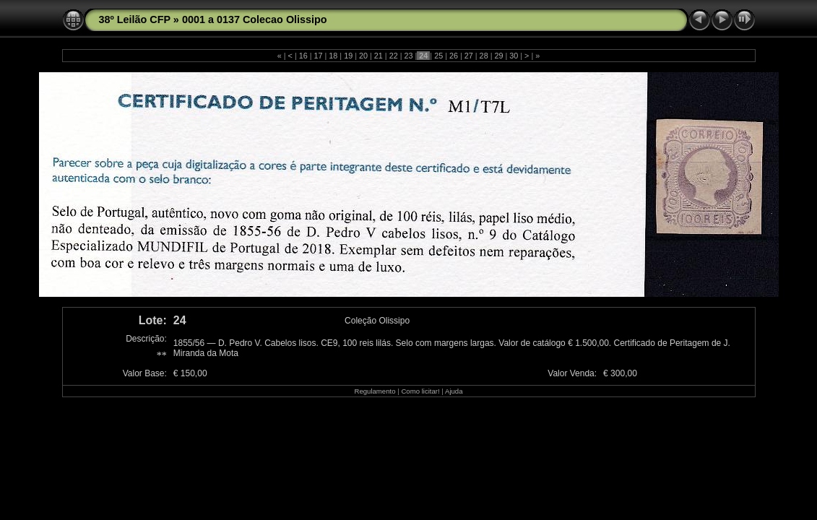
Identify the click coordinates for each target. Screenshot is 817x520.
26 (453, 55)
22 (393, 55)
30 (513, 55)
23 (408, 55)
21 (378, 55)
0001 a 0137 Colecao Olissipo (254, 19)
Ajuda (454, 391)
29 (498, 55)
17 (318, 55)
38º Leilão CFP (134, 19)
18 (333, 55)
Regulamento (374, 391)
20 (363, 55)
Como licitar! (420, 391)
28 (483, 55)
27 (468, 55)
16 (303, 55)
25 (438, 55)
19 (348, 55)
